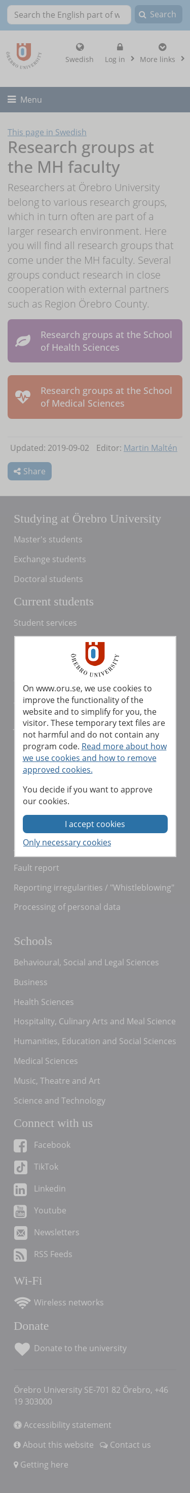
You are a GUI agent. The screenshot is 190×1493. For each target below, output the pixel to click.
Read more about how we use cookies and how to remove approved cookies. (95, 758)
